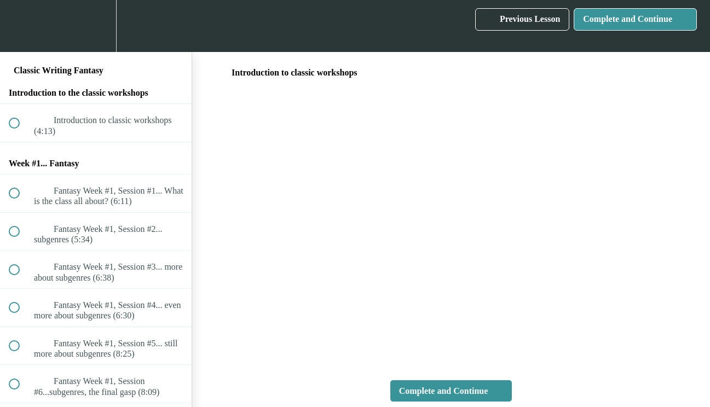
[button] (20, 26)
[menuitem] (96, 26)
